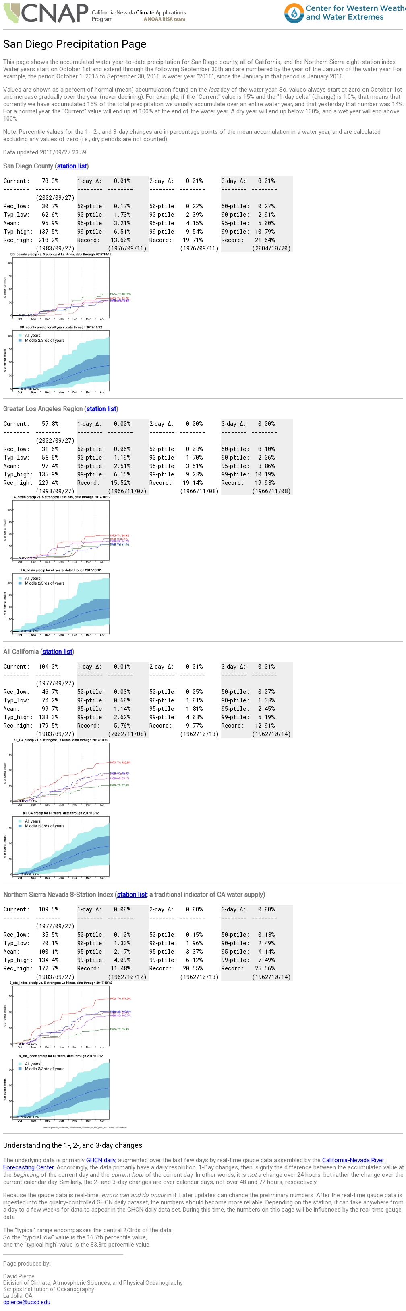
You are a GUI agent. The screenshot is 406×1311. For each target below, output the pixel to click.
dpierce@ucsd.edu (26, 1302)
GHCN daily (100, 1160)
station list (72, 166)
